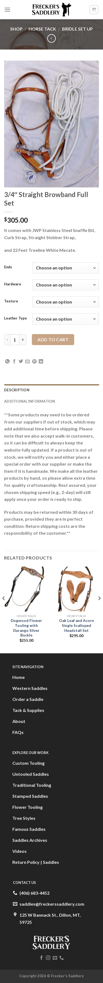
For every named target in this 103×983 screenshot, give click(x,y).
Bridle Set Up (77, 28)
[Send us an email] (55, 957)
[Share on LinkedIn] (41, 361)
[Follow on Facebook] (41, 957)
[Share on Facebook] (14, 361)
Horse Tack (42, 28)
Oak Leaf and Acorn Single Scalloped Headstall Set (76, 625)
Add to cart (52, 339)
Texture (11, 301)
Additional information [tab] (29, 401)
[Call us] (61, 957)
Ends (8, 267)
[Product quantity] (14, 339)
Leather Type (15, 318)
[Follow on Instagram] (48, 957)
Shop (16, 28)
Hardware (12, 284)
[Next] (99, 609)
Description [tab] (16, 390)
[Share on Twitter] (21, 361)
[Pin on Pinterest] (34, 361)
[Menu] (7, 9)
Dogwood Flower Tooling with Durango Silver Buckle (26, 627)
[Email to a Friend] (27, 361)
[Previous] (4, 609)
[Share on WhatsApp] (7, 361)
